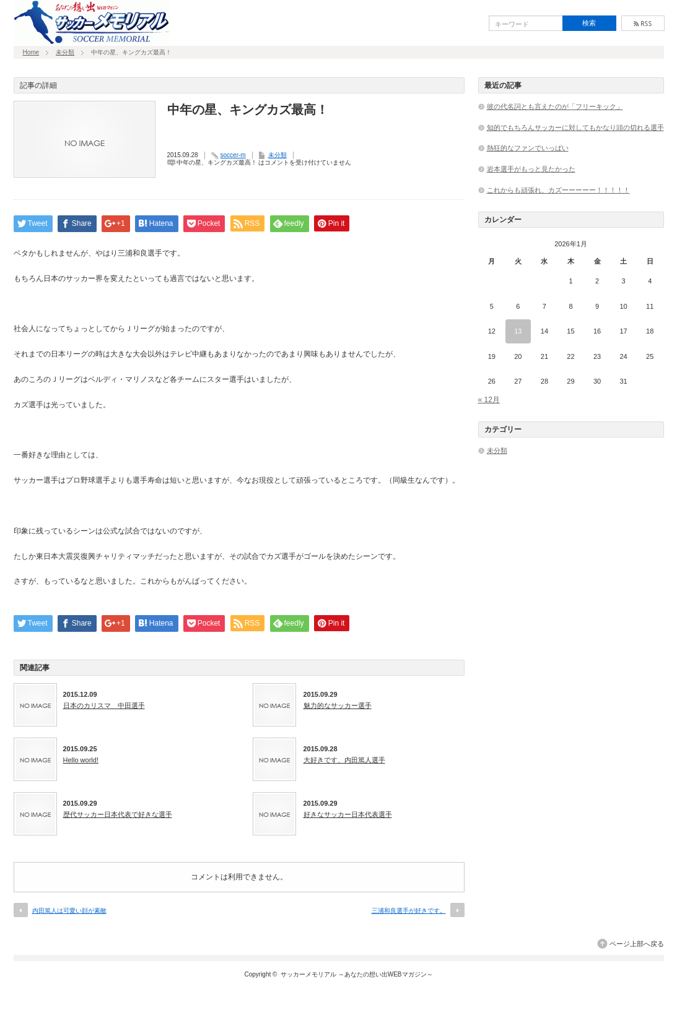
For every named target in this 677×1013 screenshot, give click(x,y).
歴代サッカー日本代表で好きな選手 (117, 814)
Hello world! (80, 760)
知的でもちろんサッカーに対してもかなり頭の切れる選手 (575, 127)
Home (31, 52)
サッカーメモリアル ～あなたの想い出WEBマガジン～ (357, 974)
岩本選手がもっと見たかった (531, 169)
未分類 (65, 52)
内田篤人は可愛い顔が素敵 (69, 910)
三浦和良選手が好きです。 (409, 910)
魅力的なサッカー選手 (338, 705)
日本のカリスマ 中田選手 (104, 705)
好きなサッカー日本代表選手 (348, 814)
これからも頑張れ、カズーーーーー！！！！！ (558, 190)
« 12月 (489, 399)
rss (643, 23)
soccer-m (233, 155)
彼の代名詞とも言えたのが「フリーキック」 (555, 106)
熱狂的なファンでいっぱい (528, 148)
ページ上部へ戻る (636, 943)
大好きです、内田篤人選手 (344, 760)
